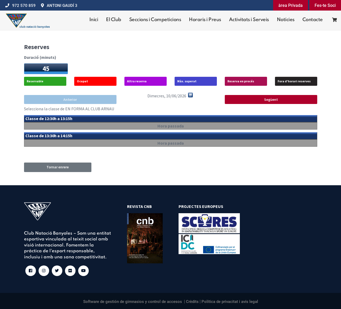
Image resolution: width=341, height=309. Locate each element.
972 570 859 (24, 5)
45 (46, 68)
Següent (271, 99)
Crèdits (192, 301)
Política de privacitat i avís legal (230, 301)
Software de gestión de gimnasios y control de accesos (132, 301)
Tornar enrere (57, 167)
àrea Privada (290, 5)
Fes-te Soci (325, 5)
